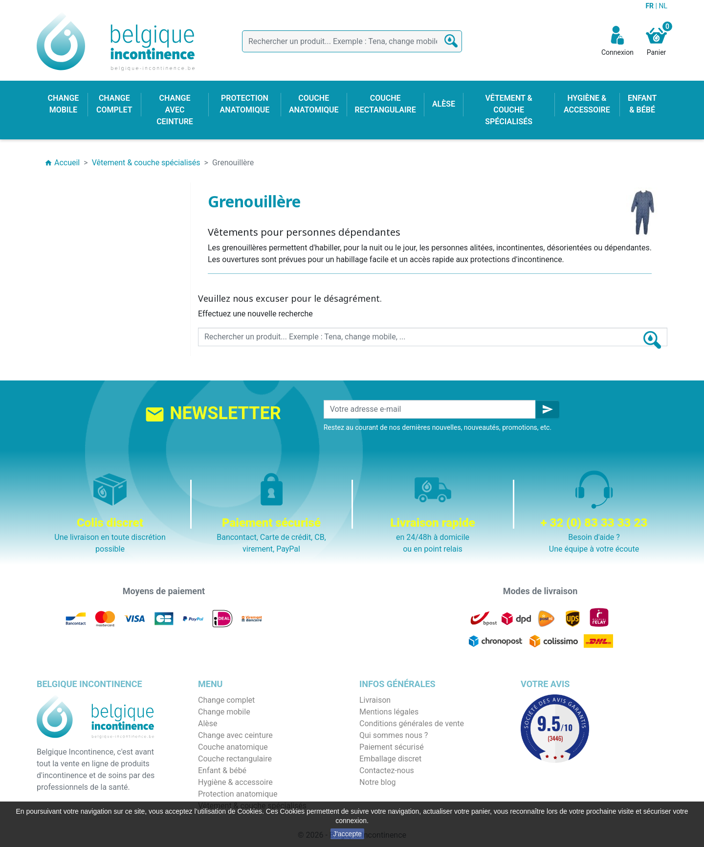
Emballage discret (390, 758)
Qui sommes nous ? (393, 735)
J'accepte (347, 834)
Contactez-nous (386, 770)
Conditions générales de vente (411, 723)
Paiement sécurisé (391, 747)
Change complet (226, 700)
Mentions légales (388, 711)
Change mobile (224, 711)
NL (663, 6)
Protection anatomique (237, 794)
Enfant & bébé (222, 770)
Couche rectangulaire (235, 758)
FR (650, 6)
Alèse (208, 723)
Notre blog (377, 782)
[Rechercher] (352, 41)
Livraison (375, 700)
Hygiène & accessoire (235, 782)
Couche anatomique (233, 747)
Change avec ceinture (235, 735)
